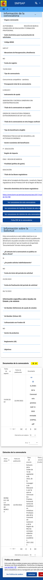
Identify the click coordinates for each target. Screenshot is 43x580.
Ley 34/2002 (10, 567)
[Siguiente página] (30, 429)
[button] (21, 14)
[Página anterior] (26, 429)
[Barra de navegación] (5, 9)
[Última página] (35, 429)
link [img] (31, 377)
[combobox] (33, 435)
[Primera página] (21, 429)
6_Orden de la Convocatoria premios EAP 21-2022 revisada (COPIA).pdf (33, 403)
